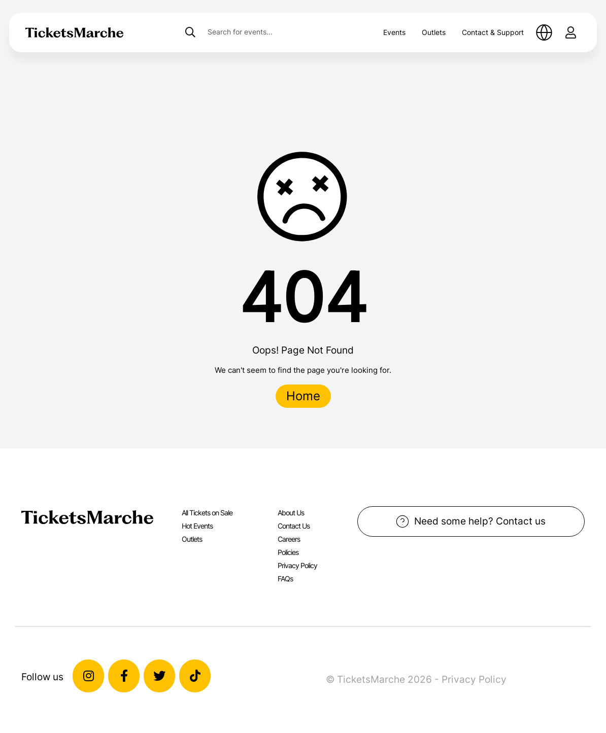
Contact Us (294, 525)
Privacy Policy (297, 565)
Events (394, 32)
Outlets (434, 32)
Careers (289, 539)
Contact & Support (493, 32)
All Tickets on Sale (207, 512)
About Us (291, 512)
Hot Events (197, 525)
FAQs (285, 578)
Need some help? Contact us (471, 521)
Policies (288, 552)
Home (303, 396)
